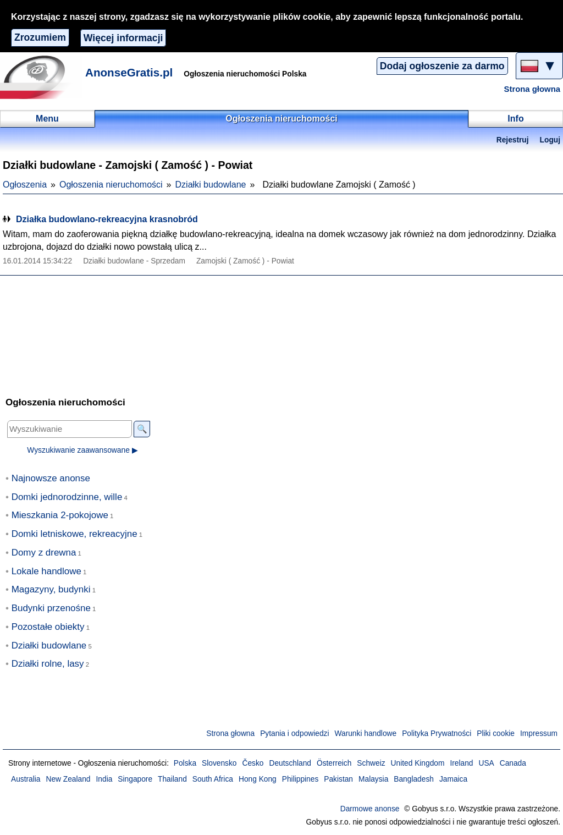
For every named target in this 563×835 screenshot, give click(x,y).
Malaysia (373, 779)
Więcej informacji (123, 37)
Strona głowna (532, 89)
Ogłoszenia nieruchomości (111, 184)
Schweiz (371, 763)
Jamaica (453, 779)
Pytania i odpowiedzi (294, 733)
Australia (26, 779)
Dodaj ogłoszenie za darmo (442, 66)
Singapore (135, 779)
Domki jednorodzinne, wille (67, 497)
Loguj (550, 140)
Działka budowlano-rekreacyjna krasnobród (107, 219)
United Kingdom (418, 763)
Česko (253, 763)
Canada (513, 763)
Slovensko (219, 763)
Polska (185, 763)
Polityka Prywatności (436, 733)
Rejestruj (512, 140)
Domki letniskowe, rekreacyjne (74, 534)
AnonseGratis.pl (129, 72)
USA (486, 763)
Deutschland (290, 763)
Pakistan (338, 779)
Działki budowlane (210, 184)
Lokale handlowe (46, 571)
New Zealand (68, 779)
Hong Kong (258, 779)
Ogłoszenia (25, 184)
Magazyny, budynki (51, 589)
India (104, 779)
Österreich (334, 763)
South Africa (212, 779)
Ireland (461, 763)
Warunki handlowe (366, 733)
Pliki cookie (496, 733)
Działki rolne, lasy (48, 663)
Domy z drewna (44, 552)
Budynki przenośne (51, 608)
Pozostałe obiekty (48, 627)
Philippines (300, 779)
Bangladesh (414, 779)
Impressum (539, 733)
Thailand (172, 779)
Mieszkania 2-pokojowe (60, 515)
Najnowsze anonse (51, 478)
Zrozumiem (40, 37)
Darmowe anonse (370, 809)
